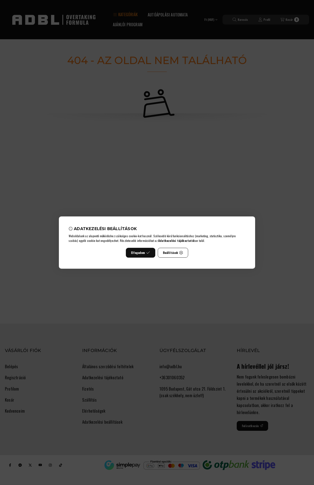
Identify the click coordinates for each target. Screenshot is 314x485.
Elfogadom (140, 252)
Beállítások (173, 252)
